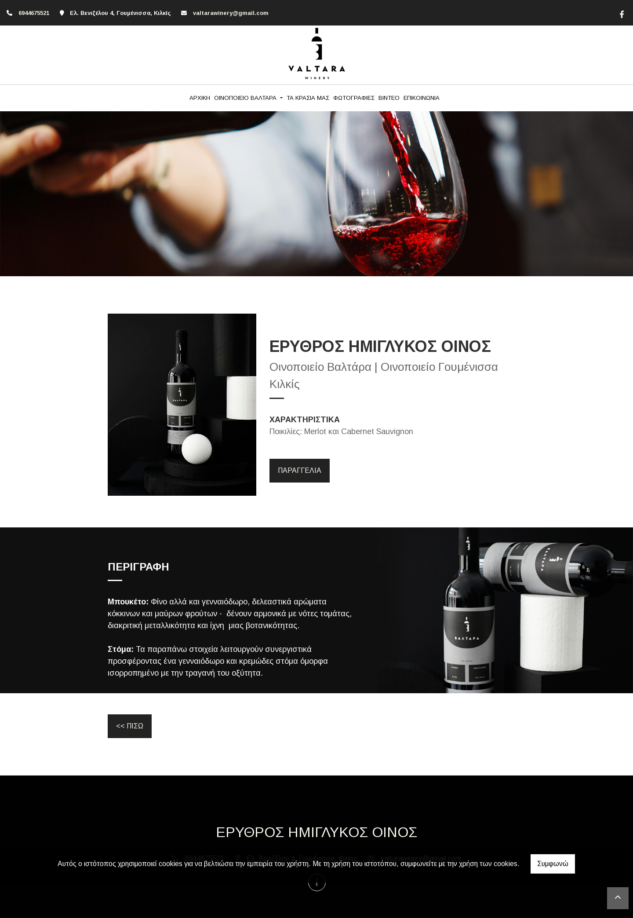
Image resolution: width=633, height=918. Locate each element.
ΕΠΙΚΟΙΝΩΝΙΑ (422, 98)
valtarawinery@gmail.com (231, 13)
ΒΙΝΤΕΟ (389, 98)
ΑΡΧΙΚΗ (199, 98)
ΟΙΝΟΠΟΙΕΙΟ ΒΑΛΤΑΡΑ (246, 98)
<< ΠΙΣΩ (129, 726)
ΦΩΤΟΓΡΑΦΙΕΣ (354, 98)
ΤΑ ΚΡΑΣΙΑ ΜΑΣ (308, 98)
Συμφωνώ (552, 863)
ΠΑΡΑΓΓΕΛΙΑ (299, 470)
